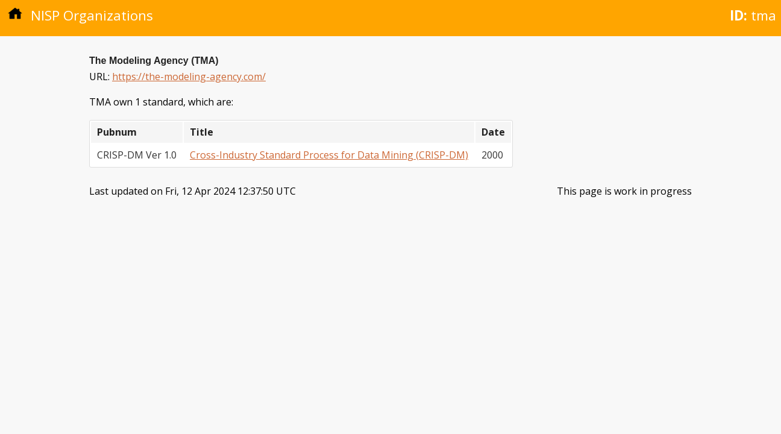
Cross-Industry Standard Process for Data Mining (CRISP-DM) (329, 155)
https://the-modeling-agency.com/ (189, 76)
